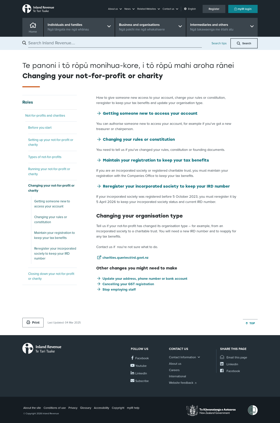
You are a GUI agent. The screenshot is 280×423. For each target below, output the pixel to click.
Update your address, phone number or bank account (144, 278)
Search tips (219, 43)
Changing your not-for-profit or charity (51, 188)
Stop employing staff (119, 289)
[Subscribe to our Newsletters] (140, 381)
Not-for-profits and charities (45, 116)
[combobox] (115, 43)
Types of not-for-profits (44, 157)
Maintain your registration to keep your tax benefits (54, 235)
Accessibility (101, 408)
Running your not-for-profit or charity (49, 171)
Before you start (40, 128)
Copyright (118, 408)
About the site (32, 408)
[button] (115, 8)
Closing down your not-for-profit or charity (51, 276)
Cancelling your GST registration (128, 284)
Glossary (85, 408)
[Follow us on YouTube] (139, 366)
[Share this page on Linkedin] (229, 364)
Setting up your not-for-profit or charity (50, 142)
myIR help (133, 408)
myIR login (243, 9)
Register (214, 9)
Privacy (72, 408)
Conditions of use (55, 408)
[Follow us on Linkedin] (139, 373)
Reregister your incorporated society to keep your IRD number (55, 253)
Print (32, 322)
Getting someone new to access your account (52, 203)
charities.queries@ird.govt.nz (125, 257)
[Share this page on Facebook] (230, 371)
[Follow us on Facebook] (140, 358)
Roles (27, 102)
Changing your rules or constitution (50, 219)
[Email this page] (233, 357)
